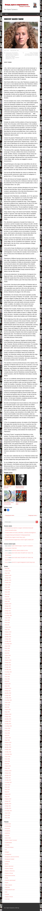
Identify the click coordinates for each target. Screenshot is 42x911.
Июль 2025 (7, 587)
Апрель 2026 (8, 570)
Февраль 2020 (8, 714)
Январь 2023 (8, 634)
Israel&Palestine (9, 54)
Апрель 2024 (8, 599)
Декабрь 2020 (8, 693)
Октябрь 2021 (8, 669)
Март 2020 (7, 711)
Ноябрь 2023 (8, 610)
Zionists (36, 55)
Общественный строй (10, 889)
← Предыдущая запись (9, 515)
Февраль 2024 (8, 603)
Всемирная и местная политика (12, 54)
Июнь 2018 (7, 761)
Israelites (36, 54)
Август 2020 (7, 702)
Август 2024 (7, 589)
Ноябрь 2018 (8, 749)
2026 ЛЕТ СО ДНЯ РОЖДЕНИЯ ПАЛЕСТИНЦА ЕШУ (23, 562)
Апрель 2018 (8, 766)
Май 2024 (7, 596)
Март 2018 (7, 768)
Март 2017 (7, 796)
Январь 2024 (8, 606)
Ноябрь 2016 (8, 805)
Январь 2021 (8, 690)
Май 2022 (7, 653)
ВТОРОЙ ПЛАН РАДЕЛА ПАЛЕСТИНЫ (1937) (15, 537)
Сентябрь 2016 (8, 810)
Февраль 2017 (8, 798)
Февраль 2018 (8, 770)
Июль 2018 (7, 758)
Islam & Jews (8, 837)
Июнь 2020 (7, 704)
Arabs (31, 52)
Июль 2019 (7, 730)
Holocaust (7, 835)
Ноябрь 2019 (8, 721)
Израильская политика (10, 875)
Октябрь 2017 (8, 780)
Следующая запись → (33, 515)
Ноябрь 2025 (8, 582)
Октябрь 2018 (8, 751)
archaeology (35, 52)
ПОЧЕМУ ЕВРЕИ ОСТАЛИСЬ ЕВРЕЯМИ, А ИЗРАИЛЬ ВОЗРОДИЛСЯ (20, 532)
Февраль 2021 (8, 688)
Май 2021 (7, 681)
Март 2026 (7, 573)
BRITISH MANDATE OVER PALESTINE (20, 487)
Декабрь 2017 (8, 775)
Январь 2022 (8, 662)
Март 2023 (7, 629)
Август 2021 (7, 674)
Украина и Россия (9, 896)
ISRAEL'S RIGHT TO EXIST (11, 840)
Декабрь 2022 (8, 636)
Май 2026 (7, 568)
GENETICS (7, 833)
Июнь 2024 (7, 594)
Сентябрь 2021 (8, 671)
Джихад (6, 863)
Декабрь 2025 (8, 580)
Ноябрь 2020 (8, 695)
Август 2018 (7, 756)
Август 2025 (7, 584)
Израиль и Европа (9, 868)
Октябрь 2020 (8, 697)
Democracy (7, 828)
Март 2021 (7, 686)
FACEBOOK (7, 830)
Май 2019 (7, 735)
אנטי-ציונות (12, 58)
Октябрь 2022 (8, 641)
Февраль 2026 (8, 575)
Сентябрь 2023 (8, 615)
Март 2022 (7, 657)
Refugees (7, 852)
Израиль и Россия (9, 873)
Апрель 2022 (8, 655)
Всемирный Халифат (9, 859)
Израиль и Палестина (10, 870)
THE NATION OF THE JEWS (20, 503)
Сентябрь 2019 (8, 726)
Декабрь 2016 (8, 803)
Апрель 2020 (8, 709)
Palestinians (29, 55)
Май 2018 (7, 763)
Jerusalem (7, 845)
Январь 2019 (8, 744)
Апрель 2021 (8, 683)
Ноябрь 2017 (8, 777)
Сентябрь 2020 (8, 700)
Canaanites (27, 54)
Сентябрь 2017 (8, 782)
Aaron (8, 50)
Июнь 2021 (7, 678)
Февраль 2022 (8, 660)
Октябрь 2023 (8, 613)
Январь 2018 (8, 773)
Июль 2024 (7, 591)
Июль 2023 (7, 620)
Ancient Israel (8, 52)
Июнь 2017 (7, 789)
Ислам (6, 877)
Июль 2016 (7, 815)
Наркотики (7, 887)
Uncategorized (8, 854)
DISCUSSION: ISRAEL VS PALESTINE (9, 503)
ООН (6, 892)
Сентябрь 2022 (8, 643)
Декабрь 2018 (8, 747)
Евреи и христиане (9, 866)
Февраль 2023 (8, 631)
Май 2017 (7, 791)
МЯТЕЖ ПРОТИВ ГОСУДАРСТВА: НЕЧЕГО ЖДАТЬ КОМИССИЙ (19, 539)
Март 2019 (7, 740)
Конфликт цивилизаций (10, 57)
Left (6, 849)
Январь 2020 (8, 716)
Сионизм (7, 58)
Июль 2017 (7, 787)
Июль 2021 (7, 676)
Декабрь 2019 (8, 718)
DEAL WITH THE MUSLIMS (7, 487)
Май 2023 (7, 624)
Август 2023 (7, 617)
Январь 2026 (8, 577)
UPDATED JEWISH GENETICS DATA (20, 550)
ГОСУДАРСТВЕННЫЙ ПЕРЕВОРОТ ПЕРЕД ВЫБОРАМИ (17, 535)
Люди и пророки (15, 57)
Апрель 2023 (8, 627)
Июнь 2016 (7, 817)
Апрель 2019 (8, 737)
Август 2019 (7, 728)
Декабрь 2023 (8, 608)
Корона (6, 882)
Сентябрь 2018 (8, 754)
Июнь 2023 (7, 622)
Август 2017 (7, 784)
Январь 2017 (8, 801)
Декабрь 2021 (8, 664)
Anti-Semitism (15, 52)
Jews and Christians (9, 847)
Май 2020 (7, 707)
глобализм (7, 861)
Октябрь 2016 (8, 808)
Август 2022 (7, 646)
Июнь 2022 (7, 650)
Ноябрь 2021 (8, 667)
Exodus (31, 54)
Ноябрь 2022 (8, 639)
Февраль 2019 (8, 742)
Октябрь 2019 (8, 723)
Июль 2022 (7, 648)
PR (33, 55)
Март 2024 (7, 601)
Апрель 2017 (8, 794)
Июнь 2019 (7, 733)
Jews (26, 55)
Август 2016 (7, 813)
